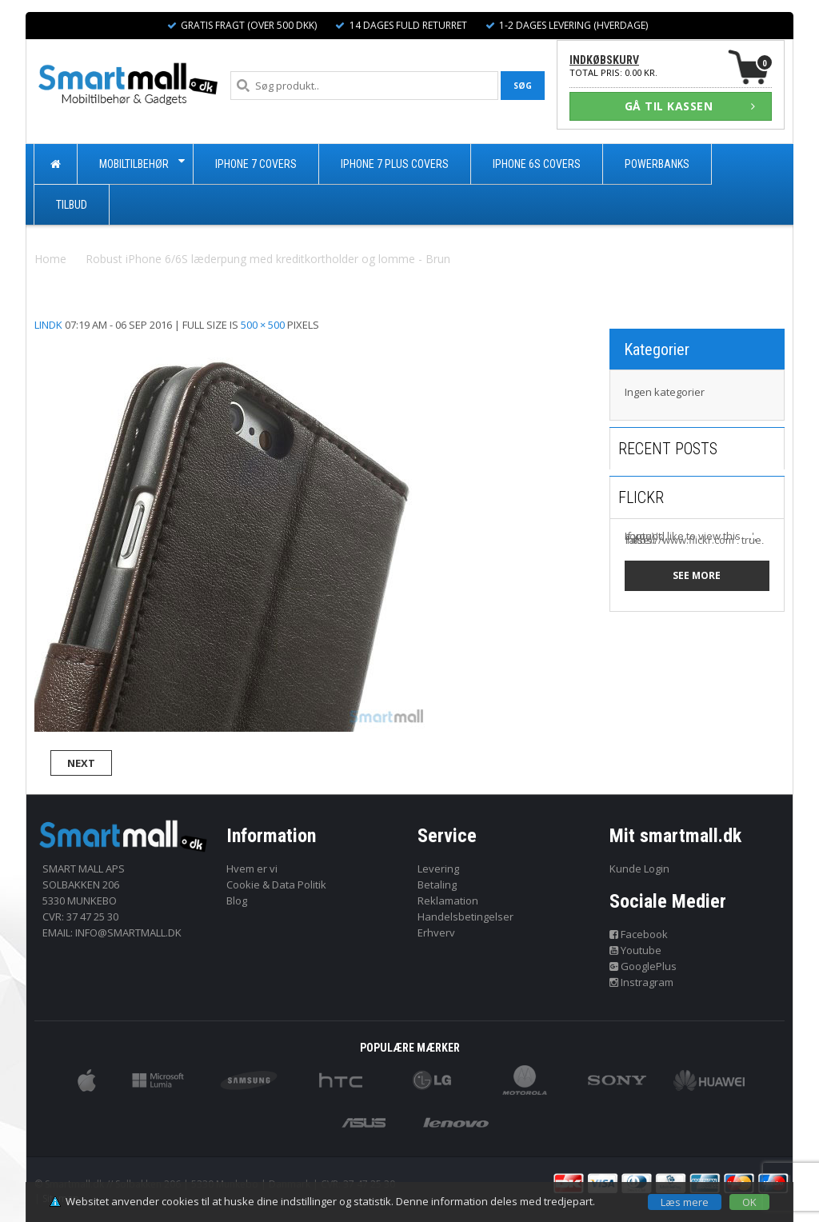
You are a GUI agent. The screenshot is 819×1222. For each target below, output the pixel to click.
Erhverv (436, 932)
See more (697, 575)
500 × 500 (263, 324)
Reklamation (447, 900)
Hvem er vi (252, 868)
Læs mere (685, 1202)
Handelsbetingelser (465, 916)
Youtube (635, 950)
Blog (236, 900)
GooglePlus (643, 966)
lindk (48, 324)
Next (81, 763)
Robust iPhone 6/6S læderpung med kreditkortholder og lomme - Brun (268, 258)
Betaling (437, 884)
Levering (438, 868)
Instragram (641, 982)
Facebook (639, 934)
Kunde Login (639, 868)
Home (50, 258)
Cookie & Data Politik (276, 884)
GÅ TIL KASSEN (690, 106)
